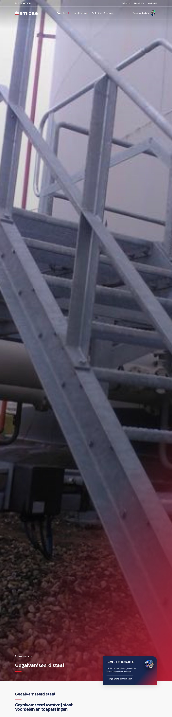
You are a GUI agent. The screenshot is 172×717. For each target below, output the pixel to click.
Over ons (108, 13)
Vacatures (152, 3)
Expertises (62, 13)
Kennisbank (139, 3)
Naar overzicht (25, 656)
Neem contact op (141, 13)
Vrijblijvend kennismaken (120, 678)
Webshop (126, 3)
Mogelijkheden (79, 13)
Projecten (96, 13)
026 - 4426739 (23, 3)
